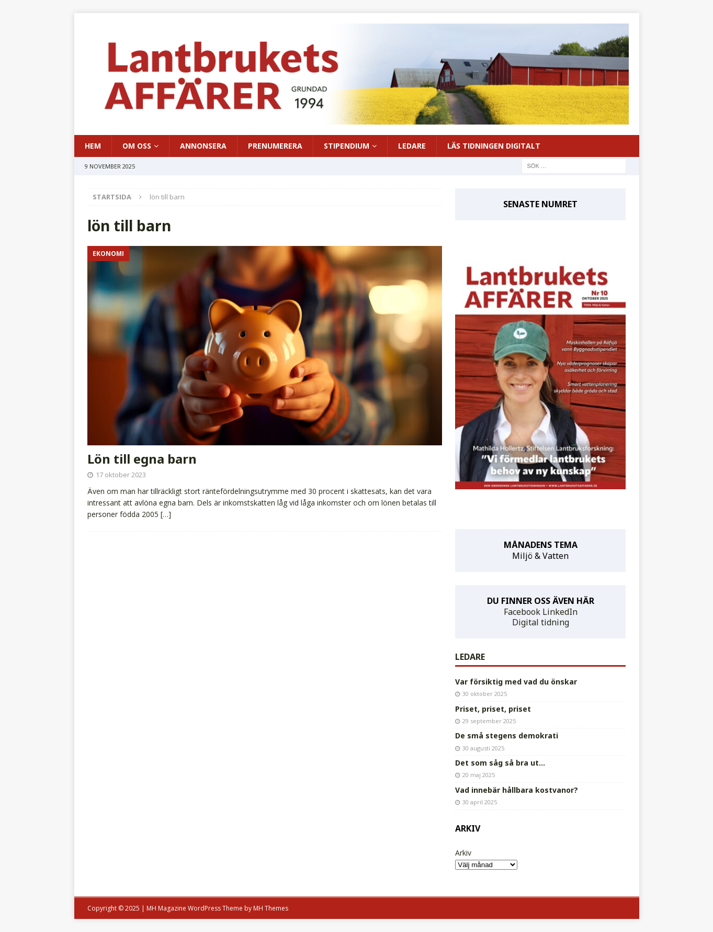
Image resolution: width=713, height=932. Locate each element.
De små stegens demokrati (506, 735)
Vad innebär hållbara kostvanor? (516, 790)
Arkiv (463, 853)
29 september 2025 (489, 721)
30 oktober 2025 (484, 694)
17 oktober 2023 (121, 474)
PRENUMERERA (275, 146)
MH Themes (270, 908)
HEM (93, 146)
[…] (166, 514)
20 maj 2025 (478, 775)
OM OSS (136, 146)
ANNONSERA (203, 146)
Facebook (522, 611)
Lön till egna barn (142, 458)
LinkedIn (560, 611)
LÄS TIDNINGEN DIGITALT (493, 146)
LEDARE (412, 146)
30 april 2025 (479, 802)
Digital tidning (540, 622)
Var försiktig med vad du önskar (516, 682)
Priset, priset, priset (493, 709)
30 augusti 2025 (483, 748)
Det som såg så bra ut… (500, 763)
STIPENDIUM (346, 146)
